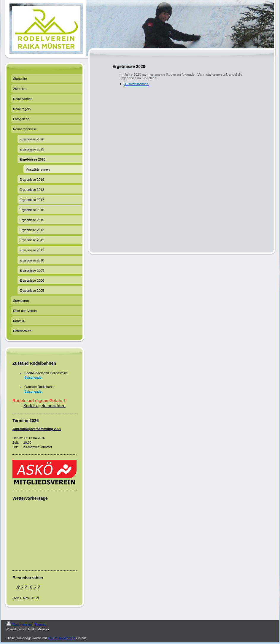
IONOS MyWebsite (61, 638)
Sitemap (40, 624)
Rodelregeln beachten (44, 405)
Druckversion (20, 624)
